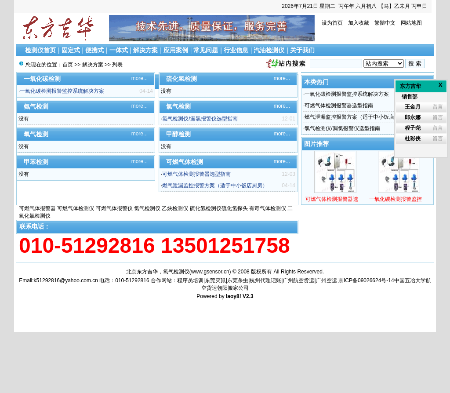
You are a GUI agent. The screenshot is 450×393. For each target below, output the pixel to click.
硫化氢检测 (181, 78)
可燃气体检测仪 (75, 208)
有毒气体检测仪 (267, 208)
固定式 (71, 50)
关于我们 (302, 50)
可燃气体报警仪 (114, 208)
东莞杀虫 (237, 280)
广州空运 (326, 280)
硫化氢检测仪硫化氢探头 (219, 208)
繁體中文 (385, 23)
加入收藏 (358, 23)
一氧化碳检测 (42, 78)
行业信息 (236, 50)
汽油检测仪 (269, 50)
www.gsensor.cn (210, 272)
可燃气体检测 (184, 161)
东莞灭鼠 (215, 280)
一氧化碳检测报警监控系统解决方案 (62, 91)
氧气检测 (36, 134)
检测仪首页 (40, 50)
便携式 (94, 50)
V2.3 (248, 296)
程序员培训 (190, 280)
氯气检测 (178, 106)
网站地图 (411, 23)
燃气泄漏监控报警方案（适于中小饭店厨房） (215, 185)
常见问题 (205, 50)
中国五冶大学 (410, 280)
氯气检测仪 (147, 208)
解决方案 (145, 50)
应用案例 (175, 50)
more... (139, 78)
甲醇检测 (178, 134)
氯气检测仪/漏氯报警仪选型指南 (199, 119)
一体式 (118, 50)
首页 (67, 65)
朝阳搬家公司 (233, 288)
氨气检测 (36, 106)
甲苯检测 (36, 161)
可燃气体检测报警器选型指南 (196, 174)
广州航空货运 (298, 280)
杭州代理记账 (265, 280)
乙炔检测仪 (175, 208)
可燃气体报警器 (37, 208)
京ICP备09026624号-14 (366, 280)
